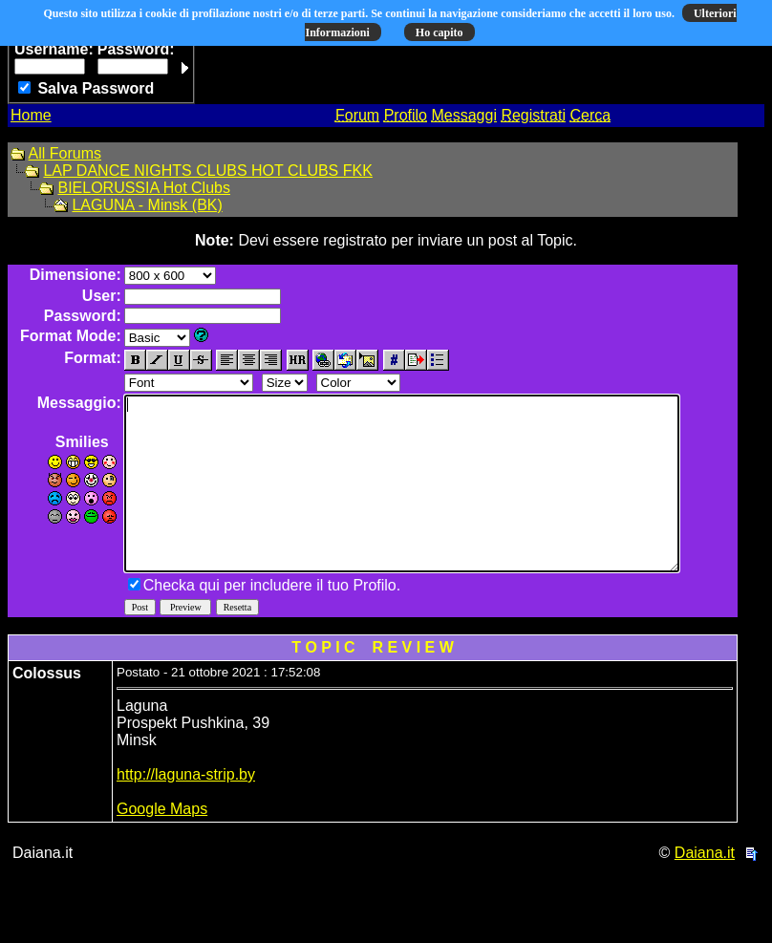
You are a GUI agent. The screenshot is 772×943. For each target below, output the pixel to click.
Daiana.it (705, 887)
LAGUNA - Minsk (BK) (147, 205)
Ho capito (439, 32)
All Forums (65, 153)
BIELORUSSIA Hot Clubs (143, 188)
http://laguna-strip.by (186, 809)
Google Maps (162, 843)
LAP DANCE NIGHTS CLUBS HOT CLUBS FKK (207, 170)
